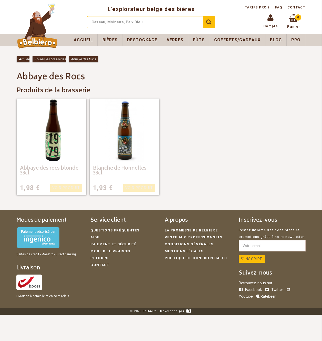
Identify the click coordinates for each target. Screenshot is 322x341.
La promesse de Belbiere (190, 230)
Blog (276, 39)
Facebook (251, 289)
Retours (98, 257)
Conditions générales (188, 243)
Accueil (83, 39)
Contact (296, 7)
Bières (110, 39)
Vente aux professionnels (192, 237)
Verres (175, 39)
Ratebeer (266, 296)
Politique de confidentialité (195, 257)
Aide (94, 237)
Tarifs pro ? (258, 7)
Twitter (274, 289)
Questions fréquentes (113, 230)
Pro (296, 39)
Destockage (142, 39)
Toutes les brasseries (50, 59)
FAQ (278, 7)
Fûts (199, 39)
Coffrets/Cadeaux (237, 39)
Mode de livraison (109, 250)
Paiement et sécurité (112, 243)
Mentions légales (183, 250)
